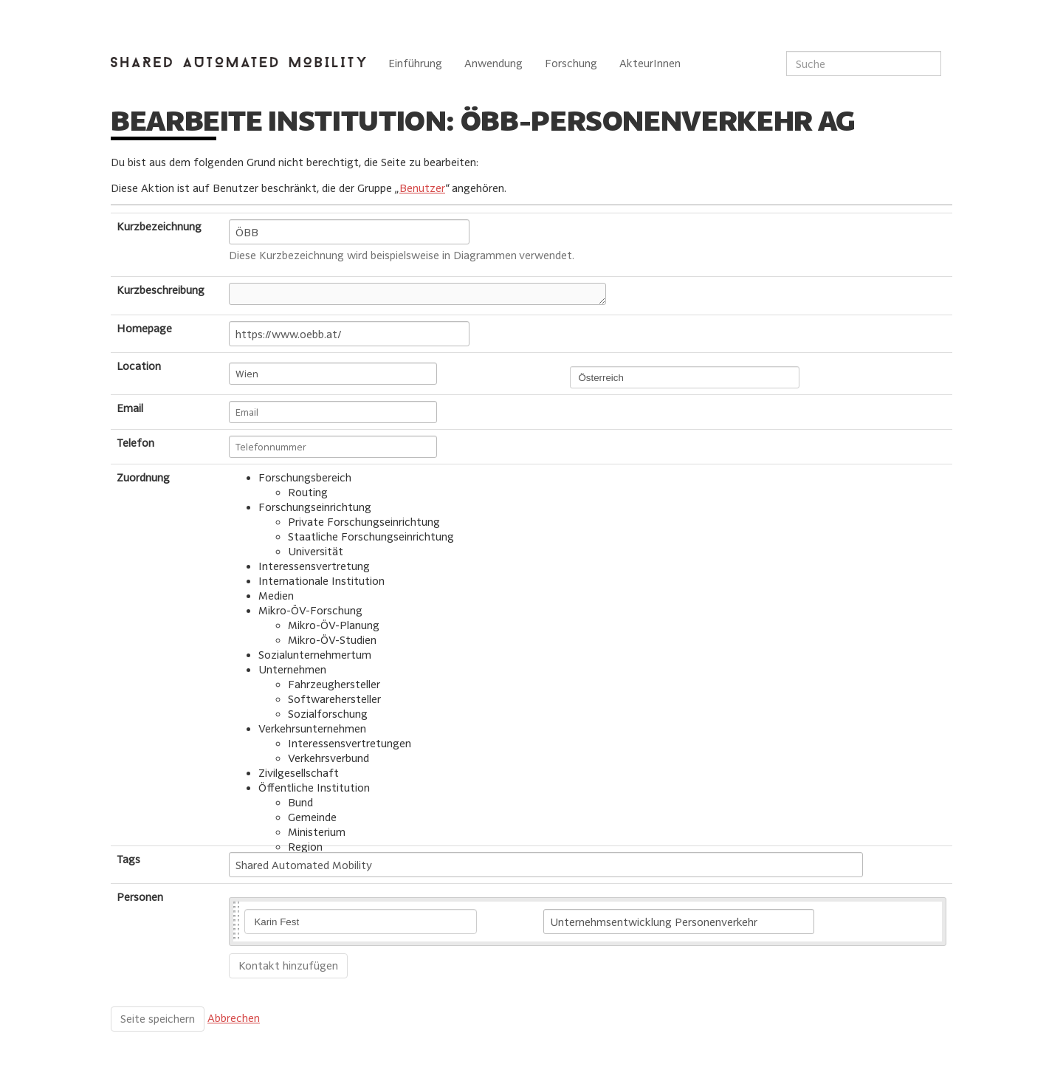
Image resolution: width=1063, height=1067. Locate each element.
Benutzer (422, 188)
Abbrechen (233, 1018)
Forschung (571, 63)
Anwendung (493, 63)
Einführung (415, 63)
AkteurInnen (650, 63)
